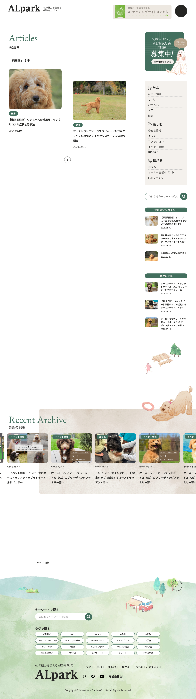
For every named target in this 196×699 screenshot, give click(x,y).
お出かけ (149, 652)
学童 (149, 640)
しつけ (152, 99)
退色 (149, 634)
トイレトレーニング (47, 640)
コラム (152, 167)
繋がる (155, 161)
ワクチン (47, 646)
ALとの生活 (47, 652)
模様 (123, 634)
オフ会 (149, 646)
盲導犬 (47, 634)
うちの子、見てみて (147, 667)
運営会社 (114, 676)
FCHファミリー (157, 178)
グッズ (152, 136)
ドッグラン (123, 640)
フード (123, 652)
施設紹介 (153, 152)
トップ (87, 667)
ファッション (156, 141)
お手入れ (153, 105)
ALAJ (98, 634)
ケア (150, 110)
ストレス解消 (98, 646)
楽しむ (155, 124)
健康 (150, 115)
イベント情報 (156, 147)
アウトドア (98, 652)
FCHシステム (98, 640)
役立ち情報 (154, 130)
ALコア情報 (155, 94)
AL (73, 634)
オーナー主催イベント (161, 172)
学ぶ (153, 88)
